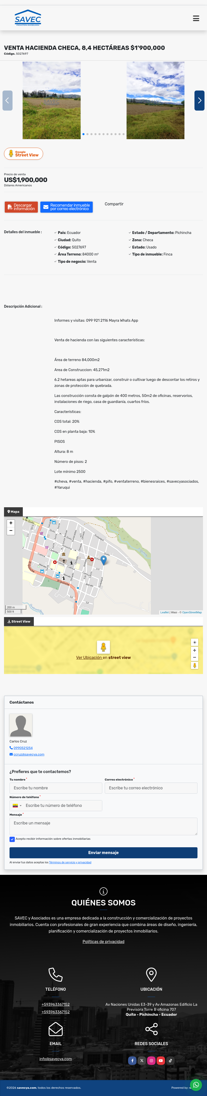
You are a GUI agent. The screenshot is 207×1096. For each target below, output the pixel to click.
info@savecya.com (55, 1059)
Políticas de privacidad (104, 941)
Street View (24, 153)
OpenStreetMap (192, 612)
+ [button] (11, 523)
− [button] (11, 531)
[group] (51, 100)
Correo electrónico (120, 780)
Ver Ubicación (89, 657)
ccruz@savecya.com (29, 754)
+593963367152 (56, 1004)
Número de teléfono (25, 797)
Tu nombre (18, 780)
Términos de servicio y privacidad (70, 862)
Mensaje (17, 815)
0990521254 (23, 748)
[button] (83, 134)
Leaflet (164, 612)
